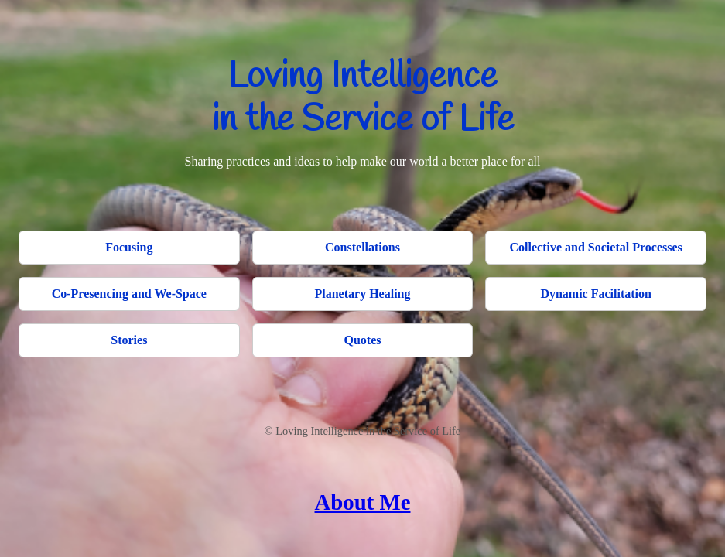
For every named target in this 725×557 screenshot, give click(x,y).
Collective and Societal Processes (596, 247)
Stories (129, 340)
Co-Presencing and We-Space (129, 293)
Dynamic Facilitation (595, 293)
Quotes (362, 340)
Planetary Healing (363, 293)
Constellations (362, 247)
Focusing (128, 247)
